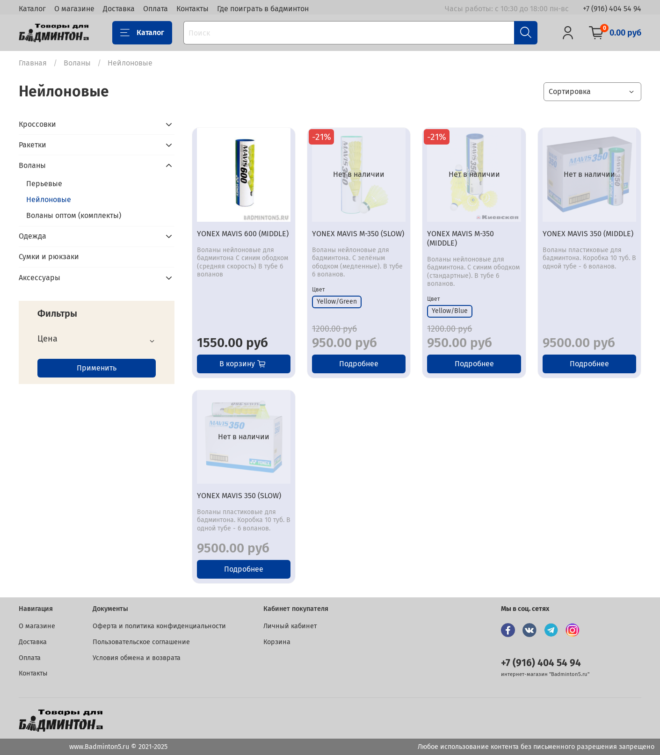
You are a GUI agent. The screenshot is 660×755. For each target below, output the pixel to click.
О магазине (74, 8)
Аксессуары (39, 277)
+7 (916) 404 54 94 (612, 8)
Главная (33, 62)
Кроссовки (37, 124)
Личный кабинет (290, 626)
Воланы (77, 62)
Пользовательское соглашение (141, 642)
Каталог (32, 8)
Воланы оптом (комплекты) (73, 215)
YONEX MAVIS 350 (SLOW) (239, 495)
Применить (96, 367)
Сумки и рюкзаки (49, 256)
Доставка (119, 8)
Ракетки (32, 144)
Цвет (318, 289)
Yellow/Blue (450, 311)
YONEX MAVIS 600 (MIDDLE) (243, 233)
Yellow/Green (337, 301)
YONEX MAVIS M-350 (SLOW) (358, 233)
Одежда (32, 236)
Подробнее (358, 363)
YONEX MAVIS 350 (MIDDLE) (588, 233)
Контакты (192, 8)
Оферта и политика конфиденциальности (159, 626)
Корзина (276, 642)
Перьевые (44, 183)
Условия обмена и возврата (137, 658)
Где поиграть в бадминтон (263, 8)
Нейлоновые (48, 199)
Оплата (155, 8)
